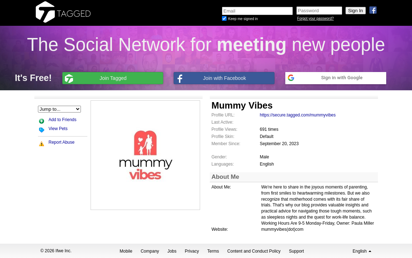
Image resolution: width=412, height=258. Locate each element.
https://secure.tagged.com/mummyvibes (298, 115)
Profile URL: (223, 115)
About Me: (221, 187)
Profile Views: (224, 129)
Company (150, 251)
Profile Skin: (223, 136)
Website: (220, 229)
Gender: (219, 156)
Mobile (126, 251)
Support (296, 251)
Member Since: (226, 143)
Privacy (192, 251)
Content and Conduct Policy (254, 251)
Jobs (172, 251)
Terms (213, 251)
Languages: (223, 164)
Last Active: (222, 122)
